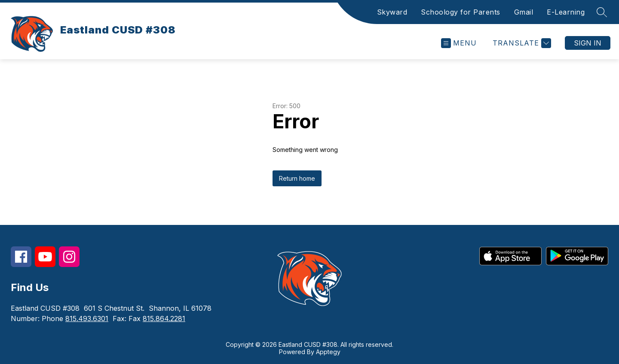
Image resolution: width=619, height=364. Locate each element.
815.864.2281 (164, 318)
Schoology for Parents (460, 12)
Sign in (587, 43)
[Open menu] (459, 43)
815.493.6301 (86, 318)
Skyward (392, 12)
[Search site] (602, 12)
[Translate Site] (520, 43)
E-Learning (566, 12)
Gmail (523, 12)
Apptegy (328, 351)
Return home (297, 178)
